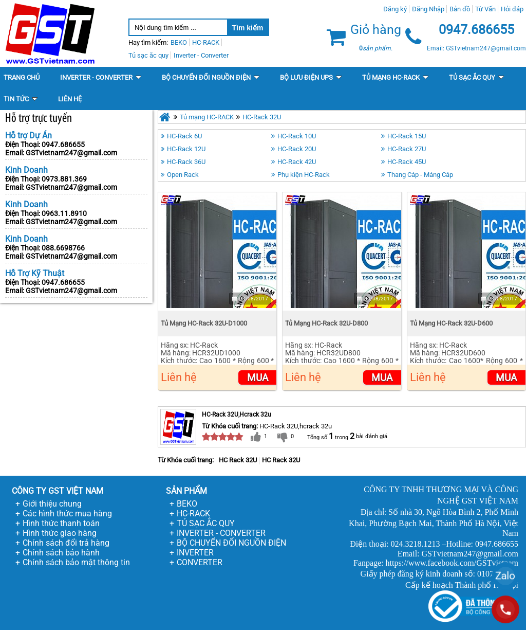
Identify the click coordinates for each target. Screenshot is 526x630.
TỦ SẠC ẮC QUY (206, 523)
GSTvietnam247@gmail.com (71, 153)
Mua (257, 378)
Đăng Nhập (428, 9)
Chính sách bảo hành (61, 552)
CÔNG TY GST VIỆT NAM (57, 491)
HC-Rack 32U (261, 117)
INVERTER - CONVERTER (221, 533)
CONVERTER (199, 562)
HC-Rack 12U (186, 149)
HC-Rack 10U (296, 136)
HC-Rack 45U (406, 162)
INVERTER (195, 552)
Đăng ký (395, 9)
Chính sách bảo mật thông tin (76, 562)
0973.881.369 (64, 179)
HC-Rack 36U (186, 162)
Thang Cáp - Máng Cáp (420, 174)
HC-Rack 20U (296, 149)
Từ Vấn (485, 9)
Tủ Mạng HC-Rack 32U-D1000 (204, 323)
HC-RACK (193, 513)
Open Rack (183, 174)
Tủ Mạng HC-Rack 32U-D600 (451, 323)
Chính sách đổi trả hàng (66, 543)
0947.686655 (63, 144)
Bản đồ (459, 9)
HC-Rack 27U (406, 149)
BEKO (187, 504)
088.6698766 (63, 248)
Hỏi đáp (512, 9)
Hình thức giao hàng (60, 533)
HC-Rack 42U (296, 162)
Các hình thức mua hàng (67, 513)
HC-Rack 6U (184, 136)
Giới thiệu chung (52, 504)
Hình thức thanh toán (61, 523)
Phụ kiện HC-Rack (303, 174)
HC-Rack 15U (406, 136)
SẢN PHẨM (186, 491)
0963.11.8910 (64, 213)
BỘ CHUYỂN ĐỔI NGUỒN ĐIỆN (231, 543)
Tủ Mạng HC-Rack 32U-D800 (326, 323)
